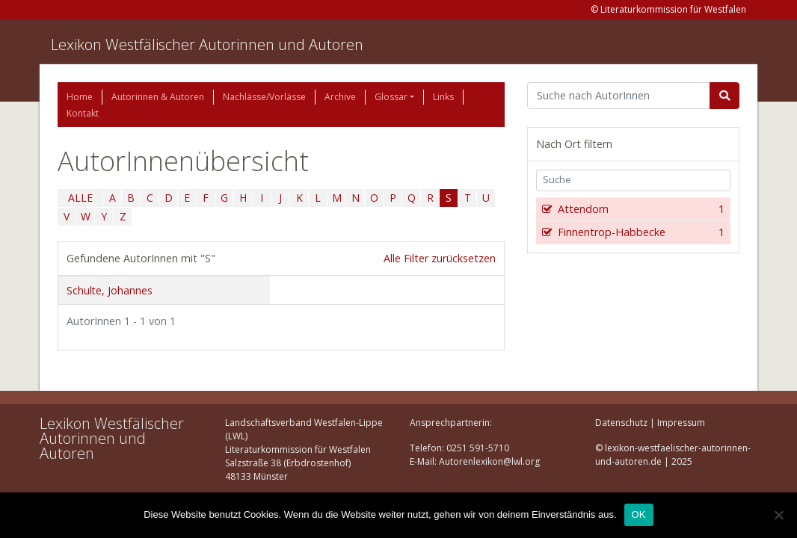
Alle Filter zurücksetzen (440, 258)
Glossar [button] (391, 96)
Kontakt (83, 113)
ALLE (80, 198)
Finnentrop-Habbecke (639, 232)
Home (80, 96)
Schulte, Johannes (110, 290)
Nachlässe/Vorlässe (264, 96)
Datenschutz (621, 422)
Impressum (681, 422)
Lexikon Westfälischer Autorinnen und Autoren (207, 44)
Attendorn (639, 209)
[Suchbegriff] (618, 95)
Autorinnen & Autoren (157, 96)
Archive (340, 96)
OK (639, 514)
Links (443, 96)
